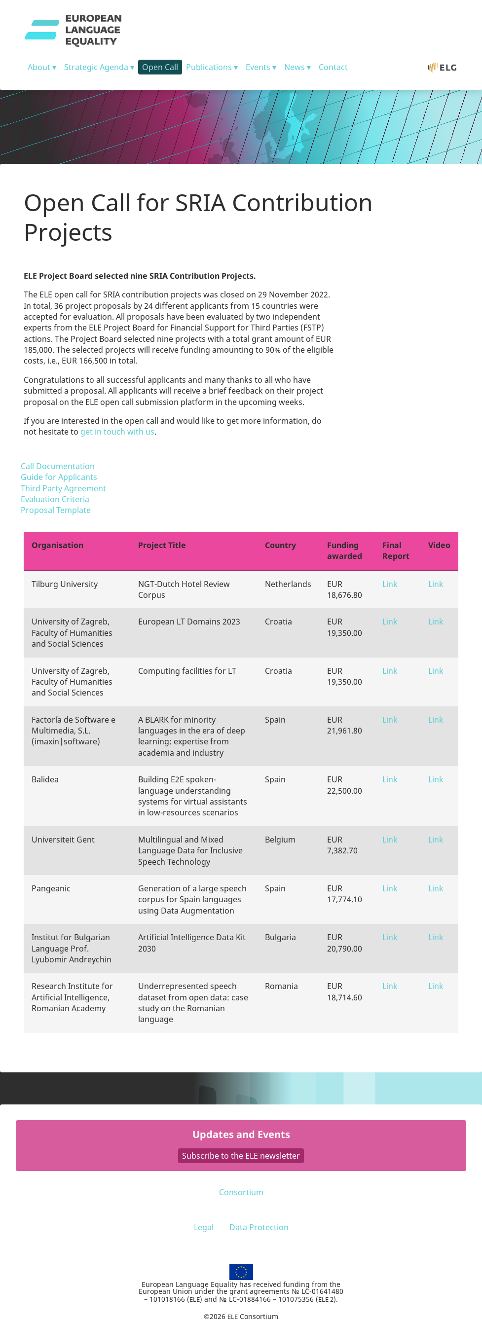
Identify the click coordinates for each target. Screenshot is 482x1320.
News (294, 67)
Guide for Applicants (59, 477)
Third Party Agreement (63, 488)
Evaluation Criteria (55, 499)
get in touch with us (117, 431)
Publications (209, 67)
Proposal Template (56, 510)
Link (390, 584)
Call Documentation (58, 466)
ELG (447, 67)
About (39, 67)
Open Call (160, 67)
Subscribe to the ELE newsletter (241, 1155)
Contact (333, 67)
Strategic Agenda (96, 67)
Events (258, 67)
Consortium (241, 1192)
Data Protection (259, 1227)
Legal (204, 1227)
